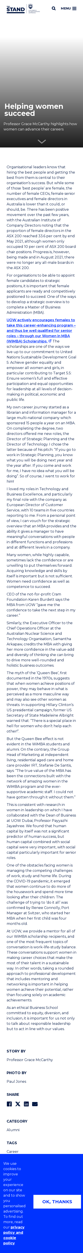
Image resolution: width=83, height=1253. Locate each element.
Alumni (13, 1130)
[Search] (54, 8)
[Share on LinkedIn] (26, 1104)
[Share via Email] (35, 1104)
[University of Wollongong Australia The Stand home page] (23, 8)
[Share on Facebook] (9, 1104)
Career (13, 1152)
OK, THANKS (57, 1201)
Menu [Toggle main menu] (68, 8)
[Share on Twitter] (18, 1104)
